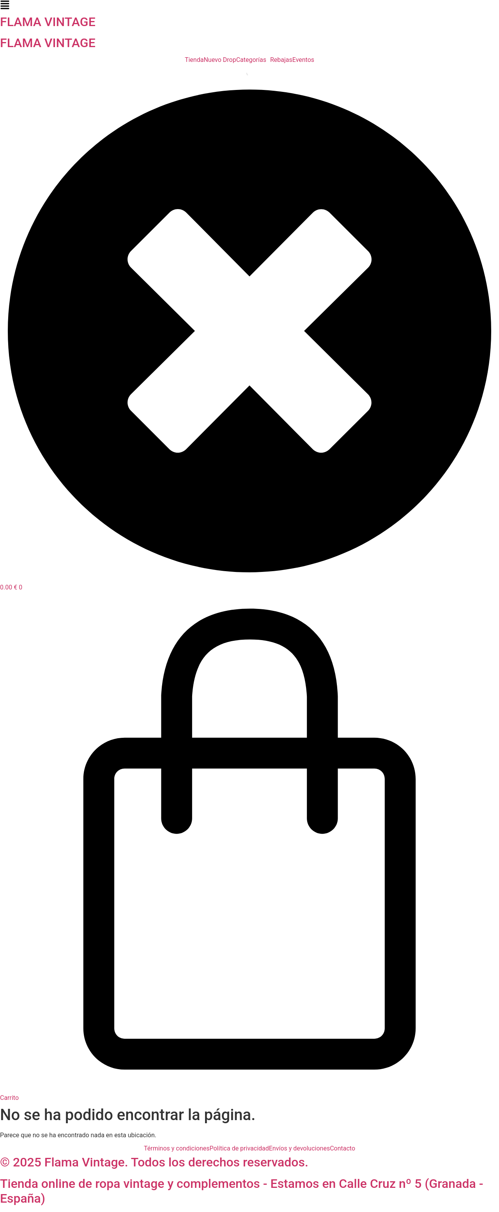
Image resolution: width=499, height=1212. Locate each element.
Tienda (194, 60)
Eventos (303, 60)
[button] (249, 5)
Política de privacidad (239, 1148)
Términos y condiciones (177, 1148)
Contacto (342, 1148)
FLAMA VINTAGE (48, 21)
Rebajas (281, 60)
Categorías (251, 60)
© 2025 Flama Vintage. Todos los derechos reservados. (154, 1162)
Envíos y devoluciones (299, 1148)
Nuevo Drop (219, 60)
